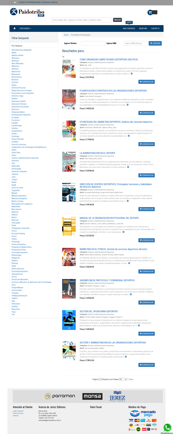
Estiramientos (17, 131)
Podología (16, 242)
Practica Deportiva (19, 244)
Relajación (16, 258)
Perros (14, 231)
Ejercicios (15, 109)
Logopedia (16, 190)
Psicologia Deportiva (20, 252)
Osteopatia (16, 223)
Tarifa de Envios (18, 413)
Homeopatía (16, 169)
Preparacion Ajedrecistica (21, 247)
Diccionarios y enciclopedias (23, 93)
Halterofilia (16, 166)
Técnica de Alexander (20, 279)
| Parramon (45, 2)
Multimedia (16, 206)
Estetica (15, 128)
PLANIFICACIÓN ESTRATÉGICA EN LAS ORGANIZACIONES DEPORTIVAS (113, 90)
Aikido (14, 53)
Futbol (14, 150)
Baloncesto (16, 71)
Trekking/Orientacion (19, 296)
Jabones (15, 174)
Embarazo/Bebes (18, 112)
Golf (13, 163)
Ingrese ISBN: (112, 43)
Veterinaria (16, 304)
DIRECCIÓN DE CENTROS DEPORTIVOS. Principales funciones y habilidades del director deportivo (116, 185)
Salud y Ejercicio (18, 269)
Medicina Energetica (19, 198)
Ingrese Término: (70, 43)
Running (15, 263)
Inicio (66, 35)
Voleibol (15, 306)
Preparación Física (19, 250)
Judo (14, 177)
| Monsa (54, 2)
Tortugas (15, 293)
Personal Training (18, 233)
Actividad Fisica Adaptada (21, 50)
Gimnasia (15, 161)
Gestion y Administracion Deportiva (25, 158)
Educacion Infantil (18, 101)
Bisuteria (15, 80)
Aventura (15, 69)
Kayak (14, 185)
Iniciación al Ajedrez (19, 171)
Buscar (117, 20)
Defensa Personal (18, 88)
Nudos (14, 217)
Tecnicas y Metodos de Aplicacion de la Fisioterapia (31, 282)
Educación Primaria (19, 104)
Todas (131, 379)
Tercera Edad (16, 290)
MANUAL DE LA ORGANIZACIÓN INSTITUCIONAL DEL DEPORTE (109, 218)
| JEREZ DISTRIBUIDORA (29, 2)
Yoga (14, 312)
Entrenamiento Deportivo (21, 115)
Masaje (14, 193)
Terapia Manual (17, 287)
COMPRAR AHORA (146, 82)
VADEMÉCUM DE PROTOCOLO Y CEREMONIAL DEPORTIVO (107, 280)
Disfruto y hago (17, 96)
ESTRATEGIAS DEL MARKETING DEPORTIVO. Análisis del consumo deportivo (116, 121)
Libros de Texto (17, 188)
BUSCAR (155, 43)
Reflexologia (16, 255)
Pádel (14, 225)
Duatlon (15, 98)
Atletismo (15, 66)
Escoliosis (16, 120)
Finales (14, 134)
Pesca (14, 236)
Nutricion (15, 220)
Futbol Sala (16, 152)
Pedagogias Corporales (21, 228)
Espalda (15, 123)
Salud (14, 266)
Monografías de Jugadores (22, 204)
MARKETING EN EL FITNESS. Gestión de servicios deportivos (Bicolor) (113, 249)
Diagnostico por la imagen (22, 90)
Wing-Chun (16, 309)
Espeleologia (17, 125)
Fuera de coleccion (19, 144)
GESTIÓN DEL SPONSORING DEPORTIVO (99, 311)
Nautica (14, 215)
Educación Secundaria (20, 107)
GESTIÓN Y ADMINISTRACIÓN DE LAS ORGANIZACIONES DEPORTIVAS (113, 342)
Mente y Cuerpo (18, 201)
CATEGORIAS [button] (25, 28)
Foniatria (15, 142)
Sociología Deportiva (20, 271)
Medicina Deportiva (19, 196)
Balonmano (16, 74)
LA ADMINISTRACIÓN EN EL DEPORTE (97, 153)
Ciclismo (15, 82)
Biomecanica (17, 77)
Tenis (14, 285)
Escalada (15, 117)
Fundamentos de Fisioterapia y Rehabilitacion (29, 147)
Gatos (14, 155)
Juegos (14, 179)
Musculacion (16, 209)
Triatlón (14, 298)
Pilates (14, 239)
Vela (13, 301)
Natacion (15, 212)
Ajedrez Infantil (17, 55)
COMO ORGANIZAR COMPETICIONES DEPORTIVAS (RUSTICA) (109, 59)
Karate (14, 182)
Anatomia (15, 58)
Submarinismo (17, 274)
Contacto (16, 416)
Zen (13, 314)
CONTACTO (155, 28)
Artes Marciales (18, 63)
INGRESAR (143, 28)
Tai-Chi (14, 277)
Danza (14, 85)
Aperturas (15, 61)
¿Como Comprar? (18, 411)
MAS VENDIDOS (129, 28)
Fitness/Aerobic (18, 139)
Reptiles (15, 260)
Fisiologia (15, 136)
